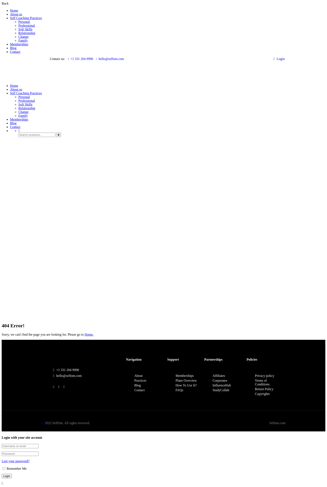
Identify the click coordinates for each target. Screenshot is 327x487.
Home (14, 10)
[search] (58, 135)
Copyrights (262, 394)
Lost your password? (15, 461)
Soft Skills (25, 29)
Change (23, 37)
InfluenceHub (222, 385)
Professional (26, 25)
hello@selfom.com (110, 59)
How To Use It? (186, 385)
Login (279, 59)
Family (23, 40)
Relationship (26, 33)
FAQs (179, 390)
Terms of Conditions (262, 382)
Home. (89, 334)
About (138, 375)
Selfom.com (277, 423)
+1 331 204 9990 (80, 59)
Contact (15, 52)
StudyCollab (221, 390)
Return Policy (264, 389)
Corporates (220, 380)
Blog (13, 48)
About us (16, 14)
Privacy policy (264, 375)
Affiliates (219, 375)
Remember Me (15, 468)
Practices (140, 380)
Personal (24, 22)
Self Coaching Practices (26, 18)
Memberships (19, 44)
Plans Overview (186, 380)
